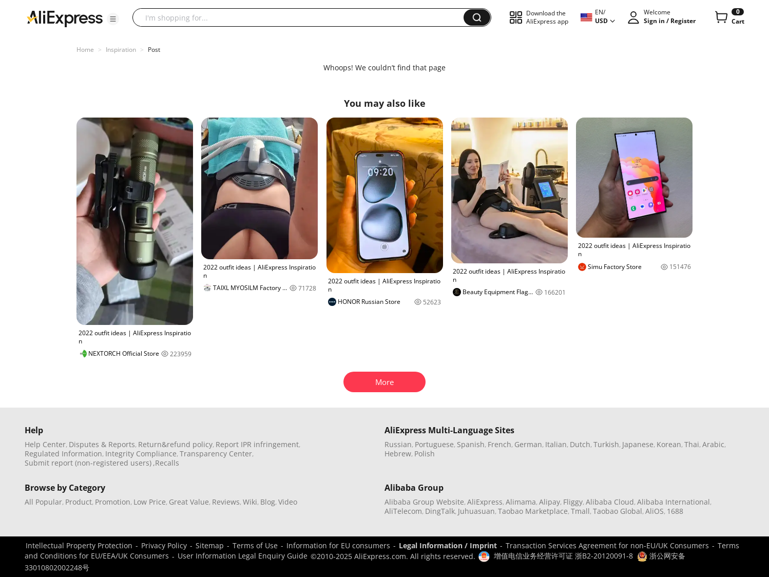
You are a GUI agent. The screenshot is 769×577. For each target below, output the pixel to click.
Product (78, 502)
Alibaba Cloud (610, 502)
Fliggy (573, 502)
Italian (556, 444)
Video (287, 502)
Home (85, 49)
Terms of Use (255, 545)
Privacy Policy (164, 545)
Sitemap (210, 545)
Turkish (606, 444)
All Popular (43, 502)
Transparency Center (216, 453)
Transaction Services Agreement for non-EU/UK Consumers (607, 545)
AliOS (654, 511)
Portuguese (434, 444)
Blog (267, 502)
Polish (424, 453)
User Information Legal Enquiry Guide (242, 556)
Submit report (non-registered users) (88, 463)
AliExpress (485, 502)
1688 (675, 511)
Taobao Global (617, 511)
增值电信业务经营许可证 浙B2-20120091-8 (563, 556)
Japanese (637, 444)
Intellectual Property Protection (79, 545)
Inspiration (121, 49)
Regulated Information (63, 453)
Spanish (471, 444)
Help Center (45, 444)
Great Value (189, 502)
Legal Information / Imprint (448, 545)
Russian (398, 444)
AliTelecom (403, 511)
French (499, 444)
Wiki (250, 502)
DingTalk (440, 511)
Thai (691, 444)
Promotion (112, 502)
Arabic (713, 444)
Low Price (149, 502)
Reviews (226, 502)
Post (154, 49)
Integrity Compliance (141, 453)
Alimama (521, 502)
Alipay (549, 502)
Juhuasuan (476, 511)
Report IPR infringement (257, 444)
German (528, 444)
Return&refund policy (175, 444)
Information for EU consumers (338, 545)
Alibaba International (673, 502)
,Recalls (166, 463)
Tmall (580, 511)
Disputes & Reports (102, 444)
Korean (669, 444)
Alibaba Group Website (424, 502)
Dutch (580, 444)
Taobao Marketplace (533, 511)
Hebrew (398, 453)
